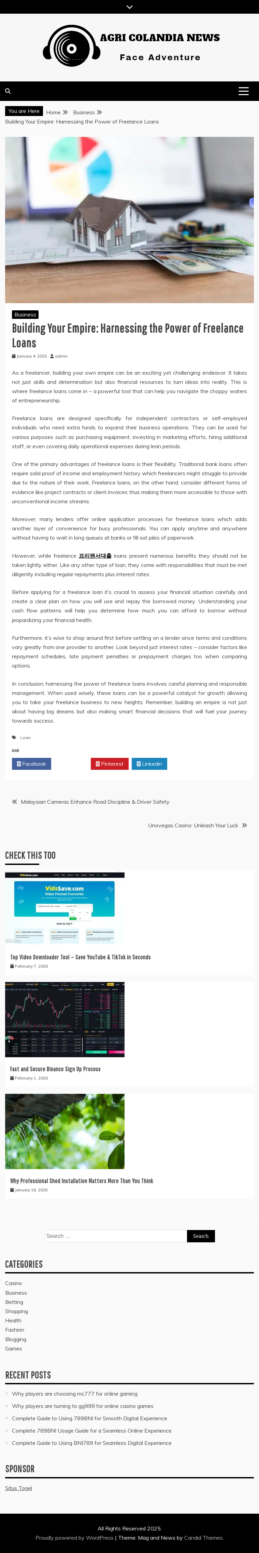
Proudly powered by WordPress (75, 1537)
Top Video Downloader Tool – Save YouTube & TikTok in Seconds (80, 957)
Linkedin (149, 764)
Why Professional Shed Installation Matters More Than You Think (81, 1181)
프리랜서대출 (95, 555)
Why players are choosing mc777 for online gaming (75, 1393)
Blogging (15, 1339)
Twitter (71, 764)
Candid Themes (203, 1537)
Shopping (16, 1311)
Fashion (14, 1329)
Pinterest (110, 764)
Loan (25, 737)
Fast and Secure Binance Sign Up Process (55, 1069)
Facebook (31, 764)
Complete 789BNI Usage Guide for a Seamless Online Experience (92, 1430)
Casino (13, 1283)
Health (13, 1320)
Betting (14, 1301)
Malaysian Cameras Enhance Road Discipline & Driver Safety (95, 801)
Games (13, 1348)
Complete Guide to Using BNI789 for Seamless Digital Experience (92, 1442)
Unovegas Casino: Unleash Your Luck (193, 825)
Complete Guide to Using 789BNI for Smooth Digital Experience (89, 1418)
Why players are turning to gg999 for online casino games (83, 1405)
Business (25, 314)
